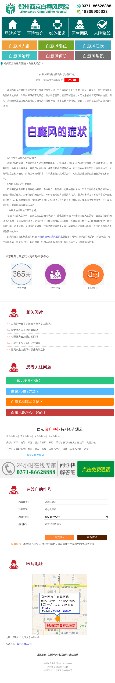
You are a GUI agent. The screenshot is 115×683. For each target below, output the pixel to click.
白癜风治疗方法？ (25, 391)
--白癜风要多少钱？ (26, 381)
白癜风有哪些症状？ (27, 402)
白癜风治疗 (19, 56)
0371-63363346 (24, 644)
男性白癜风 (12, 436)
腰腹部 (80, 442)
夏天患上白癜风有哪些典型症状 (28, 349)
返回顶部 (41, 654)
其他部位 (91, 442)
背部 (15, 442)
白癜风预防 (56, 56)
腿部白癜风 (40, 442)
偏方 (37, 449)
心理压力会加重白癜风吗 (24, 336)
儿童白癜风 (54, 436)
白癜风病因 (75, 449)
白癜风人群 (19, 46)
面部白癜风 (69, 442)
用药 (29, 449)
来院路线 (73, 654)
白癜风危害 (54, 449)
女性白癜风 (40, 436)
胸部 (23, 442)
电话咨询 (62, 654)
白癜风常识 (93, 56)
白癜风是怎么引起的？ (28, 412)
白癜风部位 (56, 46)
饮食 (44, 449)
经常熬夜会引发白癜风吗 (24, 330)
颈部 (30, 442)
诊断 (65, 449)
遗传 (86, 449)
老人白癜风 (26, 436)
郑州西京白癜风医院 (15, 63)
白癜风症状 (93, 46)
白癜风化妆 (19, 449)
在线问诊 (52, 654)
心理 (8, 449)
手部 (58, 442)
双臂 (51, 442)
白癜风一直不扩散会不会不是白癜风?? (31, 323)
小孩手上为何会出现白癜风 (25, 343)
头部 (8, 442)
